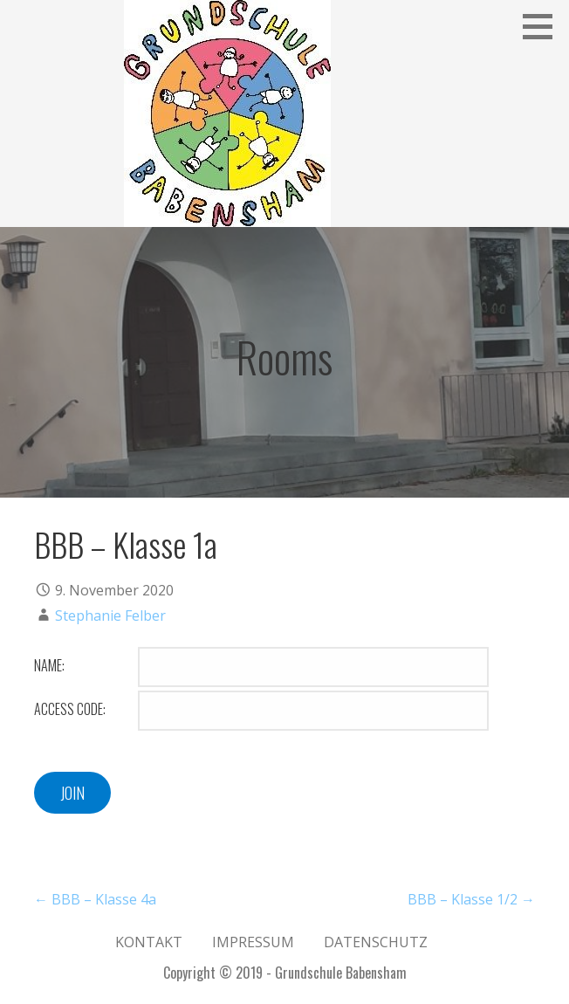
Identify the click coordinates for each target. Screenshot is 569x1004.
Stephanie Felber (110, 615)
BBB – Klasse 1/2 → (471, 899)
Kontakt (148, 942)
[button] (543, 26)
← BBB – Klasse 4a (95, 899)
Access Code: (70, 708)
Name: (49, 665)
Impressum (253, 942)
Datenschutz (376, 942)
